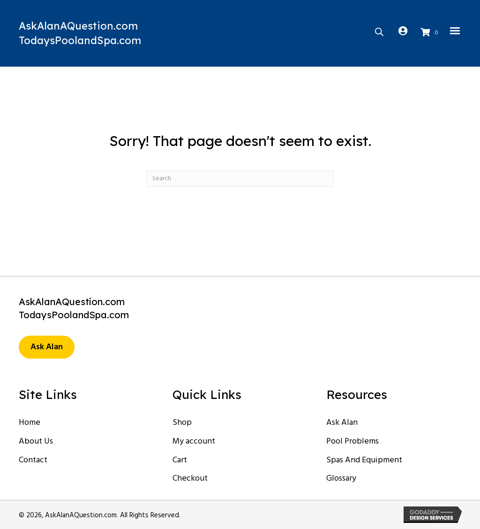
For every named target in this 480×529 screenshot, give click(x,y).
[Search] (240, 178)
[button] (47, 347)
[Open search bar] (379, 31)
